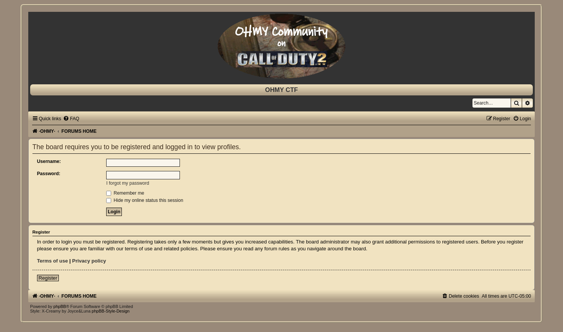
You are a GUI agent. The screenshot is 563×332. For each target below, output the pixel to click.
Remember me (125, 193)
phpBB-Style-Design (110, 311)
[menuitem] (71, 118)
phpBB (59, 306)
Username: (49, 161)
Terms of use (52, 261)
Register (48, 278)
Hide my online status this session (144, 200)
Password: (48, 173)
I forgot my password (127, 183)
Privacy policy (89, 261)
